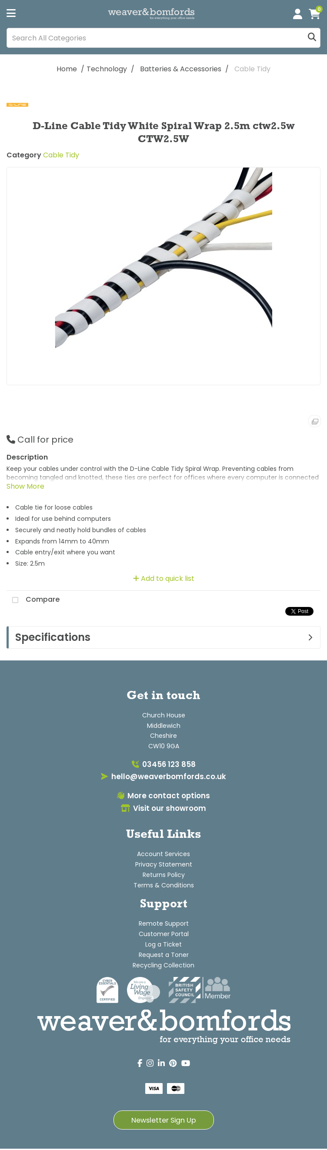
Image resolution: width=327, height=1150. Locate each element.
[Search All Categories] (163, 38)
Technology (107, 69)
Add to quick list (163, 578)
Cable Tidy (252, 69)
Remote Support (164, 923)
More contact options (163, 795)
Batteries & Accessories (180, 69)
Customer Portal (164, 934)
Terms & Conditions (163, 885)
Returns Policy (164, 874)
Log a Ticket (163, 944)
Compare (33, 600)
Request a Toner (164, 954)
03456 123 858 (164, 764)
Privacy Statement (163, 864)
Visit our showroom (163, 808)
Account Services (163, 854)
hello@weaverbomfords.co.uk (163, 776)
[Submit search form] (312, 38)
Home (67, 69)
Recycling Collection (163, 965)
